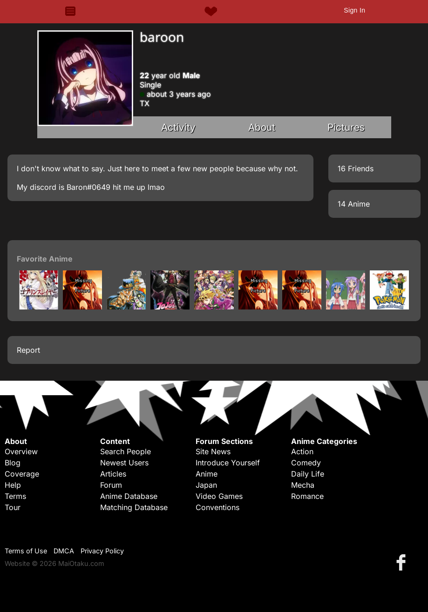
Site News (213, 451)
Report (28, 350)
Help (13, 485)
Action (302, 451)
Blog (12, 462)
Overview (21, 451)
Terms (15, 496)
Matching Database (134, 507)
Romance (307, 496)
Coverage (22, 473)
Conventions (217, 507)
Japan (206, 485)
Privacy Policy (102, 551)
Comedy (306, 462)
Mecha (302, 485)
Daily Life (307, 473)
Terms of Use (26, 551)
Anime (206, 473)
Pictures (346, 127)
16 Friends (356, 168)
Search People (125, 451)
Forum (111, 485)
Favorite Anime (45, 258)
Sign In (354, 10)
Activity (178, 127)
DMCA (64, 551)
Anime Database (128, 496)
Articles (113, 473)
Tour (12, 507)
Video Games (219, 496)
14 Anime (354, 203)
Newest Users (124, 462)
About (261, 127)
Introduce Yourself (228, 462)
